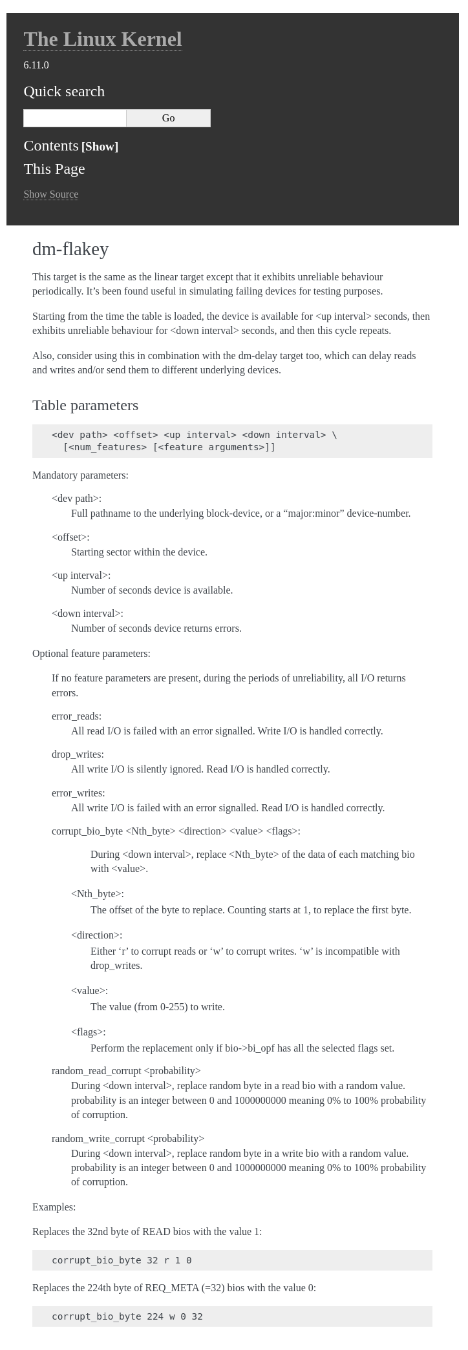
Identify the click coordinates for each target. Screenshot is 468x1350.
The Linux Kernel (102, 38)
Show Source (50, 194)
